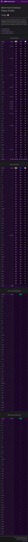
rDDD (2, 92)
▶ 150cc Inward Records (7, 32)
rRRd (2, 118)
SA (2, 63)
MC (2, 53)
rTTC (2, 111)
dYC (2, 120)
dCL (2, 142)
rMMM (2, 82)
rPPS (2, 113)
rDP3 (2, 94)
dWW (2, 144)
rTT (2, 89)
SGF (2, 60)
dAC (2, 147)
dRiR (2, 152)
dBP (2, 140)
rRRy (2, 96)
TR (2, 51)
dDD (2, 125)
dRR (2, 132)
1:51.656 (11, 101)
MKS (2, 44)
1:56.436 (11, 58)
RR (2, 80)
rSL (2, 104)
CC (2, 72)
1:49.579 (11, 104)
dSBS (2, 154)
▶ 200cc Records (5, 30)
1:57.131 (11, 96)
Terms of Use (19, 539)
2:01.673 (11, 113)
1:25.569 (11, 235)
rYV (2, 108)
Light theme (25, 540)
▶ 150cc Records (5, 28)
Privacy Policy (24, 539)
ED (2, 68)
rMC (2, 84)
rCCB (2, 87)
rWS (2, 101)
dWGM (2, 130)
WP (2, 46)
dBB (2, 156)
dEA (2, 123)
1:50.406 (11, 75)
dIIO (2, 135)
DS (2, 65)
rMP (2, 106)
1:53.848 (11, 106)
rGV (2, 116)
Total (2, 159)
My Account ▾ (24, 1)
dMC (2, 128)
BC (2, 77)
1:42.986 (11, 125)
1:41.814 (11, 46)
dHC (2, 137)
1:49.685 (11, 87)
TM (2, 58)
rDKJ (2, 99)
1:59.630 (11, 108)
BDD (2, 75)
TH (2, 56)
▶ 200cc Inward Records (7, 33)
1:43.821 (11, 149)
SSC (2, 48)
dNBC (2, 149)
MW (2, 70)
